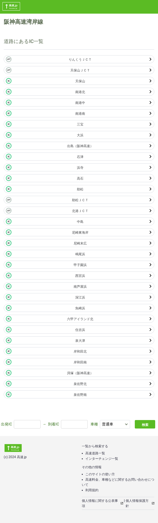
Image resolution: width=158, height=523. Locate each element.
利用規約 (91, 490)
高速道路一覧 (95, 453)
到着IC (53, 424)
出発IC (6, 424)
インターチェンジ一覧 (101, 458)
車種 (94, 424)
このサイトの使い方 (100, 474)
